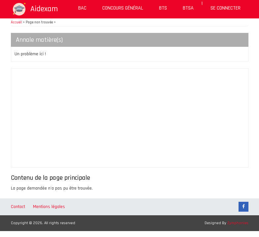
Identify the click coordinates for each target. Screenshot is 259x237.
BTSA (188, 8)
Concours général (122, 8)
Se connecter (225, 8)
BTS (163, 8)
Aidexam (44, 9)
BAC (82, 8)
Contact (18, 207)
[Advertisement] (130, 118)
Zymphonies (237, 223)
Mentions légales (49, 207)
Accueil (16, 22)
